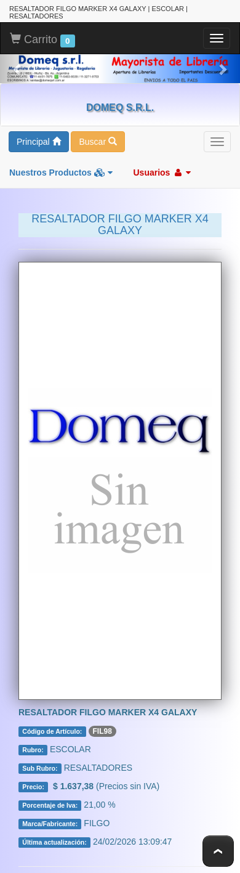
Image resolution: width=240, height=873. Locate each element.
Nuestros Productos (61, 172)
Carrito (42, 40)
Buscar (97, 142)
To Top (218, 851)
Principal (39, 142)
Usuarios (162, 172)
